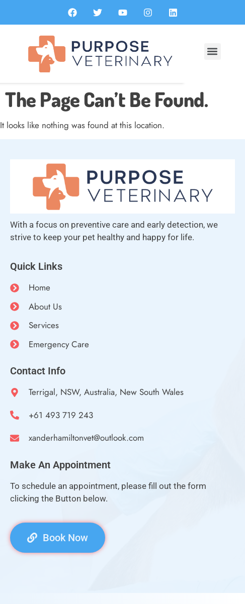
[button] (212, 51)
